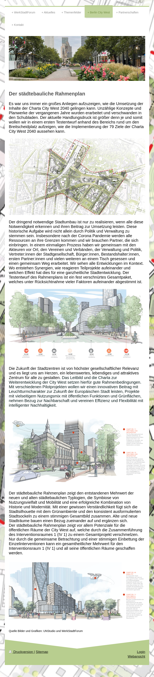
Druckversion (21, 652)
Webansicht (136, 656)
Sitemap (42, 652)
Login (141, 652)
